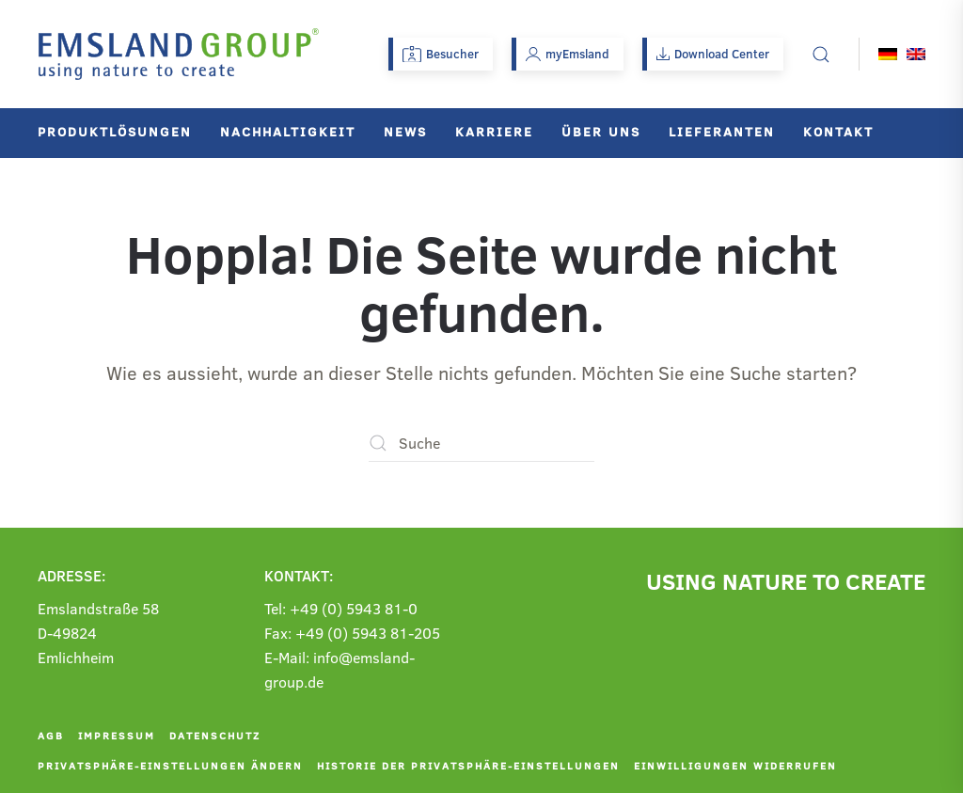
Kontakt (838, 131)
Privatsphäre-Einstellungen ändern (170, 765)
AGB (51, 735)
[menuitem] (887, 54)
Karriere (494, 131)
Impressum (116, 735)
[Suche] (481, 443)
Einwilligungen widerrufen (735, 765)
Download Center (712, 53)
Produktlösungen (115, 131)
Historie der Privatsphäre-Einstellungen (468, 765)
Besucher (441, 53)
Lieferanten (722, 131)
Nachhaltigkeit (287, 131)
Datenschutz (214, 735)
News (405, 131)
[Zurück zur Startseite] (179, 54)
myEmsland (567, 53)
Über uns (600, 131)
